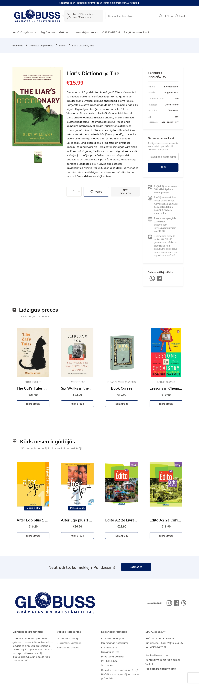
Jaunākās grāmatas (24, 32)
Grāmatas (65, 32)
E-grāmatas (48, 32)
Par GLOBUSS (109, 661)
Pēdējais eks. (33, 508)
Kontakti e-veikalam (157, 655)
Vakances (107, 665)
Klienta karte (109, 647)
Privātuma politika (112, 656)
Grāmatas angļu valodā (41, 45)
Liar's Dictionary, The (83, 45)
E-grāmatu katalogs (69, 642)
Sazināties (136, 567)
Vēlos (96, 191)
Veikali (149, 664)
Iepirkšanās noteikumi (114, 642)
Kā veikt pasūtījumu (113, 638)
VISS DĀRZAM (111, 32)
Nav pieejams (125, 191)
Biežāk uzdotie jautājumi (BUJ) (119, 670)
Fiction (62, 45)
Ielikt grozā (33, 403)
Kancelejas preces (87, 32)
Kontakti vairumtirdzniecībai (162, 659)
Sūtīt (163, 167)
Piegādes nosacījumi (136, 32)
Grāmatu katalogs (68, 638)
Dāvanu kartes (110, 652)
